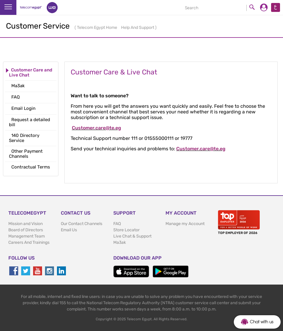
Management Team (26, 236)
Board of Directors (25, 229)
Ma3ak (119, 242)
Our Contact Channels (81, 223)
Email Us (69, 229)
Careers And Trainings (29, 242)
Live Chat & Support (132, 236)
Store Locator (126, 229)
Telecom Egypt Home (97, 27)
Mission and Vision (25, 223)
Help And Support (138, 27)
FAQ (117, 223)
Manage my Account (185, 223)
